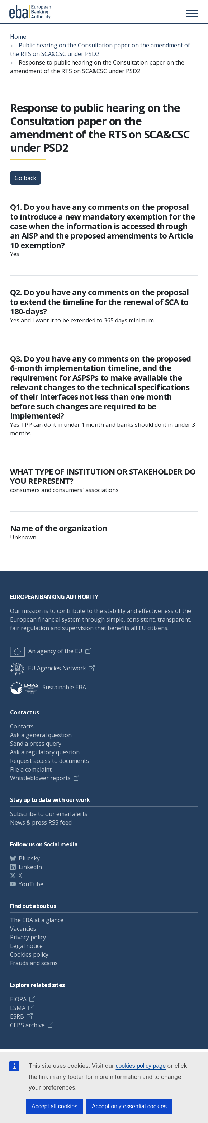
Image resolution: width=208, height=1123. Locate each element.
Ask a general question (41, 735)
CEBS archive (27, 1025)
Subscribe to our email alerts (49, 814)
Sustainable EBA (48, 687)
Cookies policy (29, 954)
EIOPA (18, 999)
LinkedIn (30, 867)
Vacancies (23, 929)
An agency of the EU (46, 651)
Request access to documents (49, 761)
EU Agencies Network (48, 668)
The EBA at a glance (36, 920)
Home (18, 37)
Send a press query (35, 743)
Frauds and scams (34, 963)
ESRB (17, 1016)
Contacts (22, 726)
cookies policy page (140, 1066)
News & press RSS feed (41, 822)
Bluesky (29, 858)
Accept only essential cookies (129, 1106)
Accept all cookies (54, 1106)
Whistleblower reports (40, 778)
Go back (25, 178)
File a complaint (31, 769)
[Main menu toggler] (191, 13)
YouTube (31, 884)
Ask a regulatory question (45, 752)
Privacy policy (28, 937)
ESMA (17, 1008)
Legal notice (26, 946)
